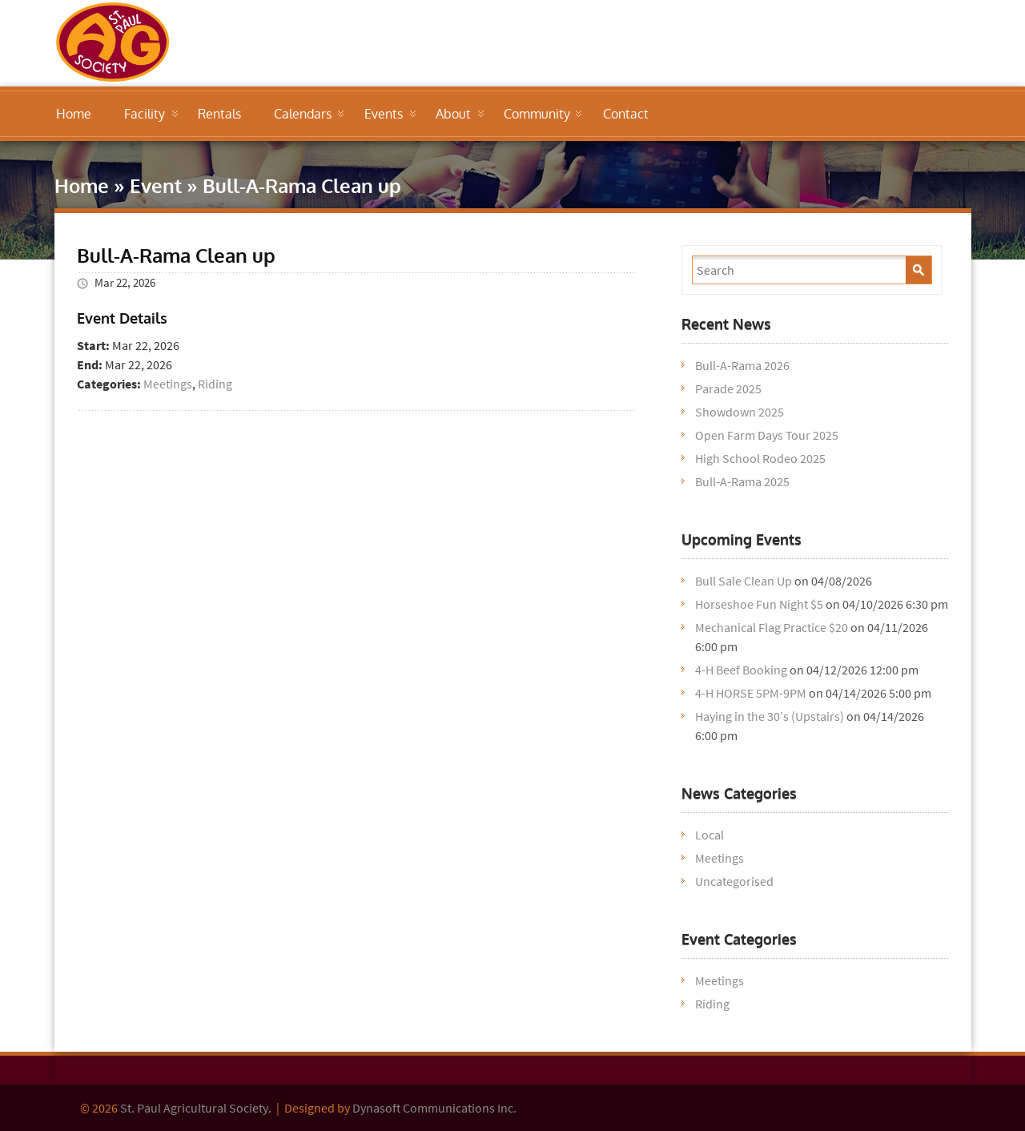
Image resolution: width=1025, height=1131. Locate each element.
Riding (215, 384)
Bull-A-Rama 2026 (742, 365)
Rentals (219, 114)
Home (73, 114)
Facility (144, 114)
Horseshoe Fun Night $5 (759, 604)
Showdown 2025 (739, 412)
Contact (626, 114)
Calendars (303, 114)
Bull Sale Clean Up (743, 581)
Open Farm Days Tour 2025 (766, 435)
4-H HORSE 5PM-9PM (750, 693)
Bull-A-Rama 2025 (742, 481)
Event (156, 185)
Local (709, 835)
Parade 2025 (728, 388)
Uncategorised (734, 881)
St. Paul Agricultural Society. (195, 1108)
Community (537, 114)
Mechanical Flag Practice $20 (771, 627)
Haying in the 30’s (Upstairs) (769, 716)
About (453, 114)
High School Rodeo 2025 (760, 458)
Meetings (167, 384)
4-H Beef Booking (741, 670)
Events (383, 114)
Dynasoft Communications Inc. (434, 1108)
